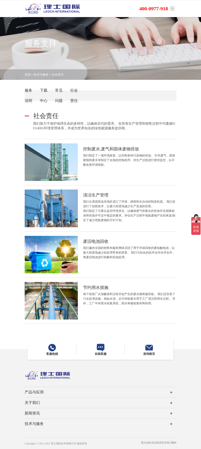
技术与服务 (41, 74)
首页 (28, 74)
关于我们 (32, 403)
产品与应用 (34, 392)
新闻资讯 (32, 413)
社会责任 (58, 74)
